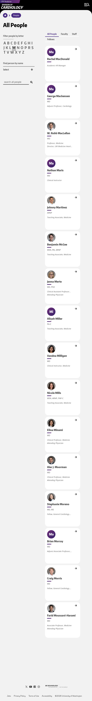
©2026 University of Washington (68, 696)
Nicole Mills (45, 382)
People (16, 16)
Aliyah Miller (45, 309)
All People (52, 34)
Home (5, 16)
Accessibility (47, 696)
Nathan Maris (45, 161)
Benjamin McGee (45, 236)
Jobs (9, 696)
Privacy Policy (20, 696)
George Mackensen (45, 88)
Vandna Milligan (45, 346)
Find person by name (13, 63)
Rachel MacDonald (45, 51)
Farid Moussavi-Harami (45, 607)
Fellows (50, 40)
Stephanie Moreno (45, 495)
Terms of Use (34, 696)
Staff (74, 34)
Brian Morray (45, 531)
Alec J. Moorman (45, 457)
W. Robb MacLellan (45, 125)
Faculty (64, 34)
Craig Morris (45, 567)
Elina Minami (45, 420)
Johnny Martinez (45, 199)
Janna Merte (45, 272)
